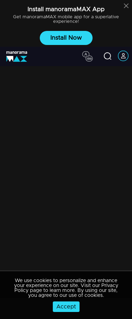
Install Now (66, 38)
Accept (66, 307)
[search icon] (107, 56)
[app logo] (19, 56)
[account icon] (123, 56)
